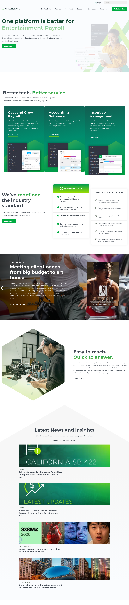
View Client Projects (19, 304)
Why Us (58, 9)
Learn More (9, 46)
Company (103, 9)
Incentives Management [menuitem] (72, 595)
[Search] (114, 2)
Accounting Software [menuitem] (47, 595)
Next (125, 286)
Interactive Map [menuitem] (69, 602)
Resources (92, 9)
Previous (2, 286)
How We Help (46, 9)
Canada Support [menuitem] (110, 599)
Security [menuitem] (86, 602)
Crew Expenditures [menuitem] (46, 602)
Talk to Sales (119, 9)
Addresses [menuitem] (87, 599)
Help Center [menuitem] (109, 602)
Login (98, 3)
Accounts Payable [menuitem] (46, 599)
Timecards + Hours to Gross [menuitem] (26, 602)
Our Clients (69, 9)
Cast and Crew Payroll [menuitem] (24, 595)
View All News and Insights (65, 440)
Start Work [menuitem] (21, 599)
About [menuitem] (86, 595)
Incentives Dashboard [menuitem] (71, 599)
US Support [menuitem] (109, 595)
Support (80, 9)
